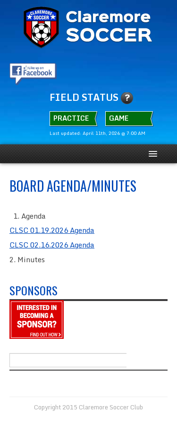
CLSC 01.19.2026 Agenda (51, 230)
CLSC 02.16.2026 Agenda (51, 244)
